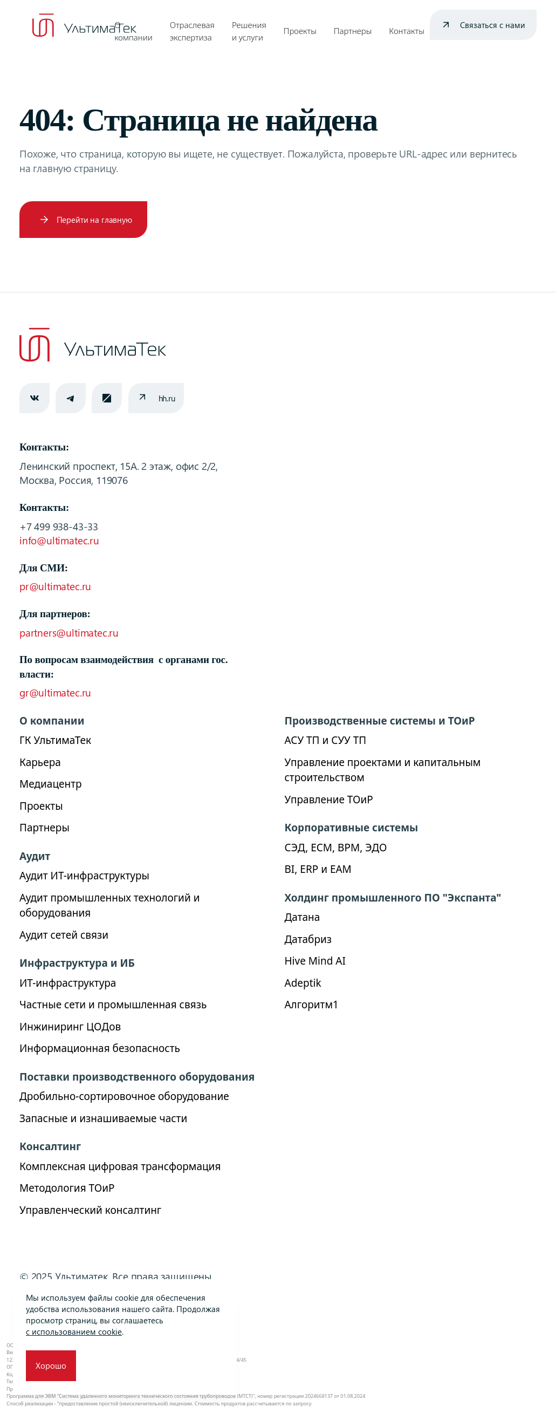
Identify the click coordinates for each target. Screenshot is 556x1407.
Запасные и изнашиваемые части (103, 1118)
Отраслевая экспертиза (192, 31)
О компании (133, 31)
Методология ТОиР (66, 1188)
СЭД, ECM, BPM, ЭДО (336, 848)
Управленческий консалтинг (90, 1210)
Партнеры (353, 30)
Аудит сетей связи (63, 935)
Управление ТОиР (329, 800)
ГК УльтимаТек (55, 740)
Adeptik (303, 983)
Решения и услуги (249, 31)
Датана (302, 917)
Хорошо (51, 1365)
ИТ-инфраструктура (67, 983)
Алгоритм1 (312, 1005)
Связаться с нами (492, 24)
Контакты (406, 30)
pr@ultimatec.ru (55, 586)
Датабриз (308, 939)
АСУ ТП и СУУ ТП (326, 740)
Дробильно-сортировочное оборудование (124, 1096)
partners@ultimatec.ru (69, 632)
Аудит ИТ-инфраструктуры (84, 876)
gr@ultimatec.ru (55, 692)
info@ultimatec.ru (59, 540)
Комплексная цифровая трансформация (120, 1166)
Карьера (40, 762)
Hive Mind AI (315, 961)
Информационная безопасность (99, 1048)
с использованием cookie (74, 1331)
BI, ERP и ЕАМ (318, 869)
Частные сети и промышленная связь (113, 1005)
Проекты (300, 30)
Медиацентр (50, 784)
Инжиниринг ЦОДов (70, 1027)
